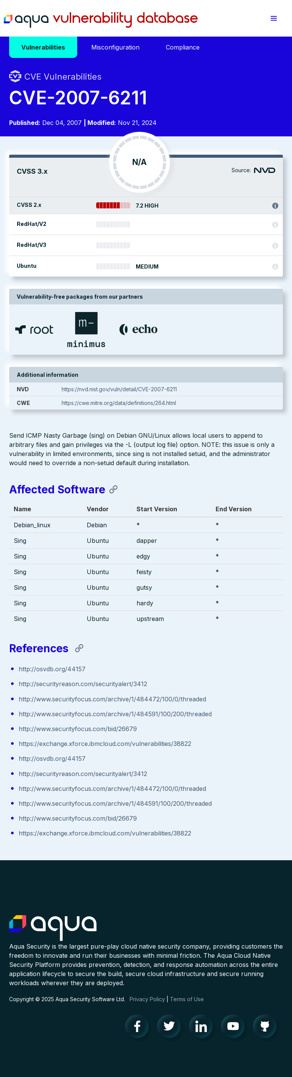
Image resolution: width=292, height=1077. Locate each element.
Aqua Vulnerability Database (101, 20)
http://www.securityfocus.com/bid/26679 (78, 729)
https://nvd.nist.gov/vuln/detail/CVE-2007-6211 (119, 389)
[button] (274, 18)
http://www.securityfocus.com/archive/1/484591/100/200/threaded (115, 714)
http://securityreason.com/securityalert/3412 (83, 684)
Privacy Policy (147, 999)
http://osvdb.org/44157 (52, 669)
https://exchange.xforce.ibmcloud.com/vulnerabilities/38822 (105, 743)
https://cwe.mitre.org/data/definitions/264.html (119, 403)
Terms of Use (187, 999)
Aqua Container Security (53, 928)
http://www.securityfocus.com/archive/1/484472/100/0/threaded (112, 699)
